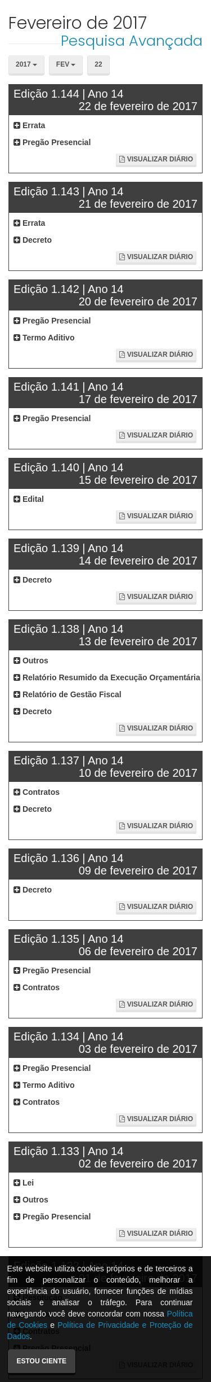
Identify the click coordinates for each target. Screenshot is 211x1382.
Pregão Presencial (52, 142)
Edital (29, 499)
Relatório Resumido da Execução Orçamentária (107, 677)
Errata (29, 125)
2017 (26, 64)
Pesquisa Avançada (132, 41)
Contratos (37, 792)
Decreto (33, 239)
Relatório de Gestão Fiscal (68, 694)
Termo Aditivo (44, 337)
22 (98, 64)
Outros (31, 660)
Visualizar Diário (156, 159)
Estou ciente (41, 1361)
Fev (66, 64)
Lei (24, 1182)
